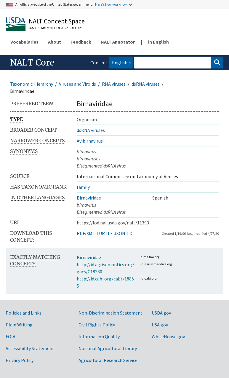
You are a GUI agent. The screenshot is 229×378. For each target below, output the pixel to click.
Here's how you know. (111, 4)
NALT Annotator (118, 42)
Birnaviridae (89, 198)
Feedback (81, 42)
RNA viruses (114, 84)
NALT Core (32, 62)
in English (158, 42)
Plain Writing (19, 325)
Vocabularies (24, 42)
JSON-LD (123, 233)
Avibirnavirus (90, 141)
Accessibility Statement (30, 348)
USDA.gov (161, 313)
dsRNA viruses (146, 84)
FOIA (10, 336)
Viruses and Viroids (77, 84)
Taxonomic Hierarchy (31, 84)
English (118, 62)
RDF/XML (86, 233)
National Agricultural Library (108, 348)
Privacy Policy (19, 360)
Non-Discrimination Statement (110, 313)
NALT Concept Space (57, 21)
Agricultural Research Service (108, 360)
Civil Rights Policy (97, 325)
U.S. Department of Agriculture (55, 27)
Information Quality (99, 336)
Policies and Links (23, 313)
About (54, 42)
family (83, 187)
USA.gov (160, 325)
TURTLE (104, 233)
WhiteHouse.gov (168, 336)
